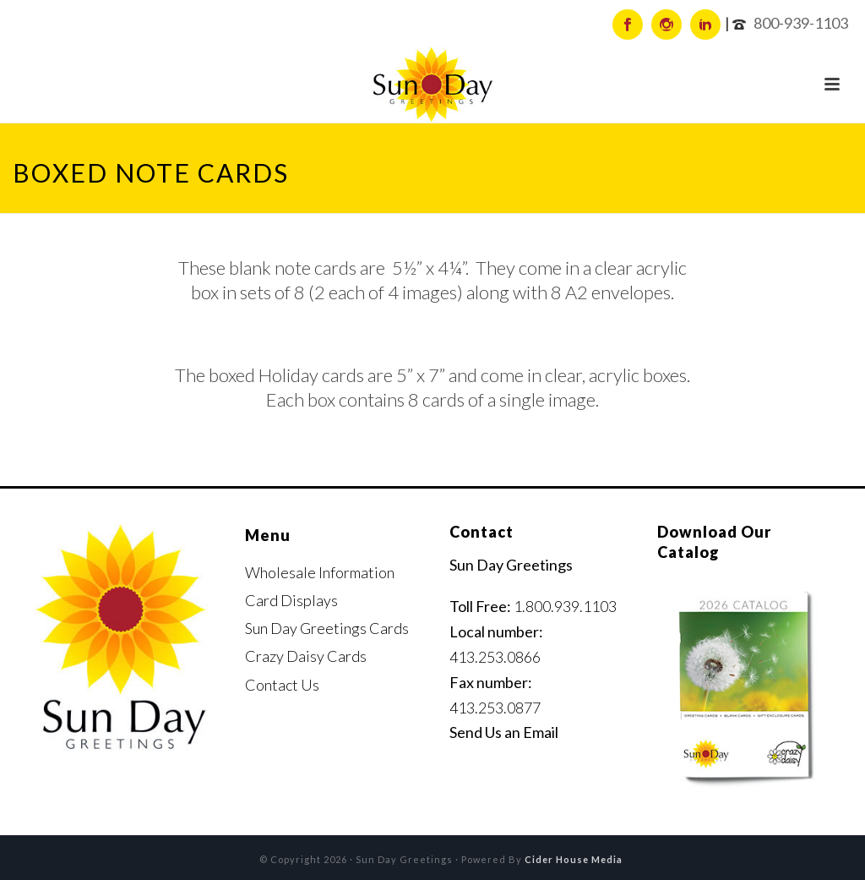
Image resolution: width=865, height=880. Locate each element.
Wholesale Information (319, 572)
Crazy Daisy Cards (306, 656)
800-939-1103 (800, 23)
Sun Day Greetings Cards (327, 628)
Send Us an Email (503, 732)
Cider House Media (574, 859)
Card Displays (291, 600)
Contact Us (282, 684)
